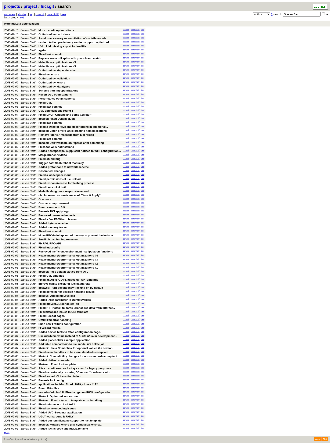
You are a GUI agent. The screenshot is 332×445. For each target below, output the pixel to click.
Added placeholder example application (64, 340)
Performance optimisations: (57, 98)
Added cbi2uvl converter (55, 360)
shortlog (22, 14)
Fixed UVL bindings (51, 275)
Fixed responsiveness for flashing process (66, 183)
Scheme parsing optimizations (58, 90)
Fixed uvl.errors (49, 74)
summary (9, 14)
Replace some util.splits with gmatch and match (70, 58)
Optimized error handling (55, 320)
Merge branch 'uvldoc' (53, 155)
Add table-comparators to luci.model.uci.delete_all (71, 344)
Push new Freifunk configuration (60, 324)
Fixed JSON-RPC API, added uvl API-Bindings (68, 279)
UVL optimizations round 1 (56, 110)
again (42, 50)
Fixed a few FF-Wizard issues (58, 219)
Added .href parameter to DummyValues (65, 299)
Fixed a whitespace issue (55, 175)
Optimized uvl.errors (52, 82)
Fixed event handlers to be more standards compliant (73, 352)
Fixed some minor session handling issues (67, 291)
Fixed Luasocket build (53, 187)
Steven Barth (28, 30)
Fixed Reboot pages (52, 315)
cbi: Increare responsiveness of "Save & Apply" (70, 195)
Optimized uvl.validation (54, 78)
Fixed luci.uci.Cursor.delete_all (59, 303)
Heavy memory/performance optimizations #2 (68, 263)
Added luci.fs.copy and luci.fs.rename (63, 428)
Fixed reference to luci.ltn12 (57, 404)
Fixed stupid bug (50, 159)
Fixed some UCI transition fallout (60, 376)
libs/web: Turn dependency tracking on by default (71, 287)
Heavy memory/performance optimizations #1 (68, 267)
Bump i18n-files (49, 388)
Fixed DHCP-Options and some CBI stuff (65, 114)
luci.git (47, 6)
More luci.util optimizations (22, 23)
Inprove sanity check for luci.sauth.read (64, 283)
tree (63, 14)
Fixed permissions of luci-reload (60, 179)
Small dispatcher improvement (59, 239)
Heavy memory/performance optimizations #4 (68, 255)
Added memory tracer (53, 227)
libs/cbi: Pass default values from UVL (64, 271)
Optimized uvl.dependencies (57, 70)
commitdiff (53, 14)
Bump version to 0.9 (52, 207)
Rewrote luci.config (51, 380)
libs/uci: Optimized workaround (59, 396)
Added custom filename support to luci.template (70, 420)
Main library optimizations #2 (57, 62)
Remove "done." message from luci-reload (66, 134)
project (30, 6)
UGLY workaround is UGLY (56, 416)
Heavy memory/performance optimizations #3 (68, 259)
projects (12, 6)
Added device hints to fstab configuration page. (70, 332)
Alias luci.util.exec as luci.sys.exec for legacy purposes (75, 368)
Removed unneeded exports (57, 215)
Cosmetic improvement (54, 203)
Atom (317, 439)
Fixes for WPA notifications (56, 146)
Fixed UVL (45, 102)
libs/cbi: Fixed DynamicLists (57, 118)
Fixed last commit (50, 54)
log (31, 14)
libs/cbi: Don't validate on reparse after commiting (71, 142)
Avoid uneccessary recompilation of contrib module (72, 38)
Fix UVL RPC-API (50, 243)
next (21, 17)
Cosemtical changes (52, 171)
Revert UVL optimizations (55, 94)
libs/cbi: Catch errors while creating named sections (73, 130)
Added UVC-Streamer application (60, 412)
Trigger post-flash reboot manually (61, 163)
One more (45, 199)
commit (40, 14)
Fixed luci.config (49, 247)
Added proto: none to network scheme (64, 167)
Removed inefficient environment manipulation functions (76, 251)
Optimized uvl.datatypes (54, 86)
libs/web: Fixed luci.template (57, 364)
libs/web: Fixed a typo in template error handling (70, 400)
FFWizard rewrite (50, 328)
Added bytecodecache (53, 223)
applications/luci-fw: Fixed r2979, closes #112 (68, 384)
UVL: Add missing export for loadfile (62, 46)
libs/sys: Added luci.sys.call (57, 295)
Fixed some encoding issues (57, 408)
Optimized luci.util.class (54, 34)
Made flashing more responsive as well (64, 191)
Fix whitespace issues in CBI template (63, 311)
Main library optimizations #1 (57, 66)
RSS (325, 439)
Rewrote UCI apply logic (54, 211)
